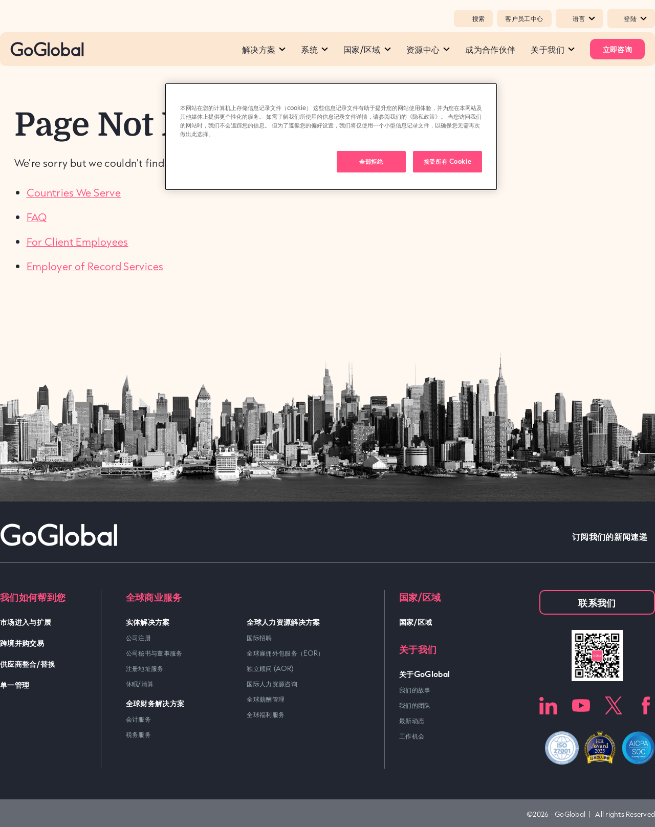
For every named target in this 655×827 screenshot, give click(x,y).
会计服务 (138, 719)
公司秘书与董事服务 (154, 653)
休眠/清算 (140, 683)
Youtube (581, 705)
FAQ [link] (37, 217)
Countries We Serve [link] (74, 192)
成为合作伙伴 (490, 49)
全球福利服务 (266, 714)
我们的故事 (415, 689)
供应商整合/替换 (27, 663)
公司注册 (138, 637)
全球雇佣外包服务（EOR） (285, 653)
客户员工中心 (524, 18)
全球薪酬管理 (266, 699)
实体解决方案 (148, 621)
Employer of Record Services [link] (95, 266)
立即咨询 (617, 48)
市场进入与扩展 (26, 621)
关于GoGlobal (424, 673)
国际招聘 (259, 637)
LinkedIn (548, 705)
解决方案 (264, 49)
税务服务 (138, 734)
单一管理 (14, 684)
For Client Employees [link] (77, 241)
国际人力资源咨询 (272, 683)
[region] (331, 136)
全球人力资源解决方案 (283, 621)
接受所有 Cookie (447, 161)
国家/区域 (367, 49)
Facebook (646, 705)
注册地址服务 (145, 668)
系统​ (314, 49)
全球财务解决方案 (155, 703)
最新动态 (411, 720)
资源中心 (428, 49)
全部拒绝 (371, 161)
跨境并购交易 (22, 642)
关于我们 (552, 49)
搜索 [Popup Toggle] (473, 18)
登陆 (635, 18)
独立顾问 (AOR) (270, 668)
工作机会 (411, 736)
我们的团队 (415, 705)
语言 (584, 18)
